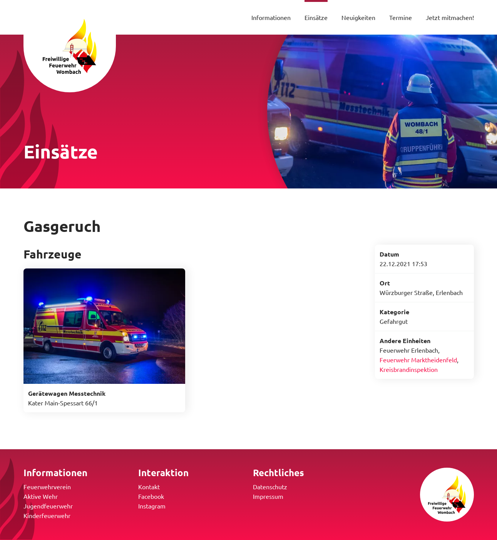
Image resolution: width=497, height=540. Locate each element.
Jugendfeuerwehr (48, 506)
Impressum (268, 496)
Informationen (271, 17)
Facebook (151, 496)
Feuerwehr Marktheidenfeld (418, 359)
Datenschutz (270, 486)
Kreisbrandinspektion (409, 369)
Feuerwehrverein (47, 486)
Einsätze (316, 17)
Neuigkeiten (358, 17)
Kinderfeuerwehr (46, 515)
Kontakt (149, 486)
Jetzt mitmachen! (450, 17)
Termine (400, 17)
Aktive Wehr (40, 496)
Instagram (152, 506)
